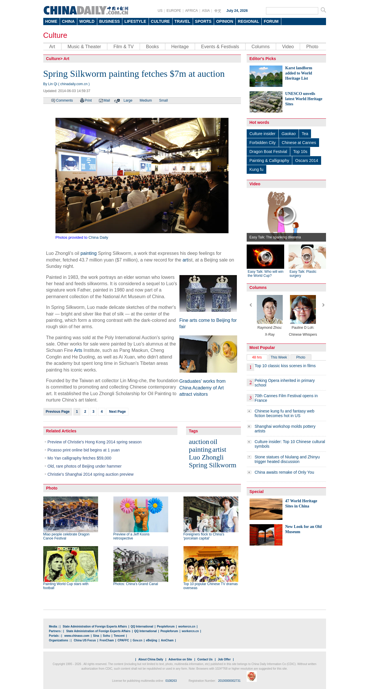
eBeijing (151, 640)
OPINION (224, 21)
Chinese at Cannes (299, 142)
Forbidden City (263, 142)
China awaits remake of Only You (284, 472)
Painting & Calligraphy (269, 160)
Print (88, 100)
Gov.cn (137, 640)
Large (127, 100)
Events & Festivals (220, 46)
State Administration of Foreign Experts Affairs (95, 626)
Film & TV (123, 46)
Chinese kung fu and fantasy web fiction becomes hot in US (284, 413)
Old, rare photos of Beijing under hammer (85, 466)
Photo (312, 46)
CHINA (68, 21)
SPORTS (203, 21)
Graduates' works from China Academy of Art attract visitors (202, 388)
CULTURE (160, 21)
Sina (96, 635)
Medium (146, 100)
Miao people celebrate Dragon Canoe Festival (66, 536)
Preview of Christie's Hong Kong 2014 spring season (95, 442)
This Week (279, 357)
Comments (64, 100)
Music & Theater (84, 46)
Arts (78, 350)
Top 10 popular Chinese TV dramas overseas (210, 586)
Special (257, 491)
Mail (107, 100)
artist (219, 449)
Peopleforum (166, 626)
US (160, 11)
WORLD (87, 21)
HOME (51, 21)
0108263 (171, 680)
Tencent (119, 635)
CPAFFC (123, 640)
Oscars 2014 (306, 160)
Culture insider (263, 133)
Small (163, 100)
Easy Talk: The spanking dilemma (275, 237)
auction (199, 441)
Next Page (117, 412)
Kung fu (256, 169)
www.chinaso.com (76, 635)
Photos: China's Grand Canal (135, 584)
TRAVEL (182, 21)
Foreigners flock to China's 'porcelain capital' (203, 536)
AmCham (167, 640)
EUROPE (173, 11)
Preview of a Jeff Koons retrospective (131, 536)
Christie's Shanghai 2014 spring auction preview (91, 474)
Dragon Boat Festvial (268, 151)
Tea (305, 133)
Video (288, 46)
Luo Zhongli (206, 457)
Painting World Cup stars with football (66, 586)
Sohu (106, 635)
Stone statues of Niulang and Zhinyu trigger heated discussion (287, 459)
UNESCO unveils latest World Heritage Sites (304, 99)
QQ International (142, 626)
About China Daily (150, 659)
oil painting (203, 445)
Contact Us (205, 659)
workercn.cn (186, 626)
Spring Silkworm (213, 465)
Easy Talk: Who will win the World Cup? (266, 274)
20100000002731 (229, 680)
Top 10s (300, 151)
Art (52, 46)
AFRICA (191, 11)
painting (88, 253)
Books (152, 46)
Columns (261, 46)
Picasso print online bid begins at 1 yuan (84, 450)
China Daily (98, 237)
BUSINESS (109, 21)
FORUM (271, 21)
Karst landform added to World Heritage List (298, 73)
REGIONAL (248, 21)
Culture (55, 35)
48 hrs (257, 357)
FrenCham (107, 640)
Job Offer (224, 659)
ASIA (206, 11)
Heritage (180, 46)
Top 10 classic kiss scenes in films (285, 365)
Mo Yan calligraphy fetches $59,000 (79, 458)
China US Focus (85, 640)
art (185, 259)
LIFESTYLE (135, 21)
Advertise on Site (180, 659)
